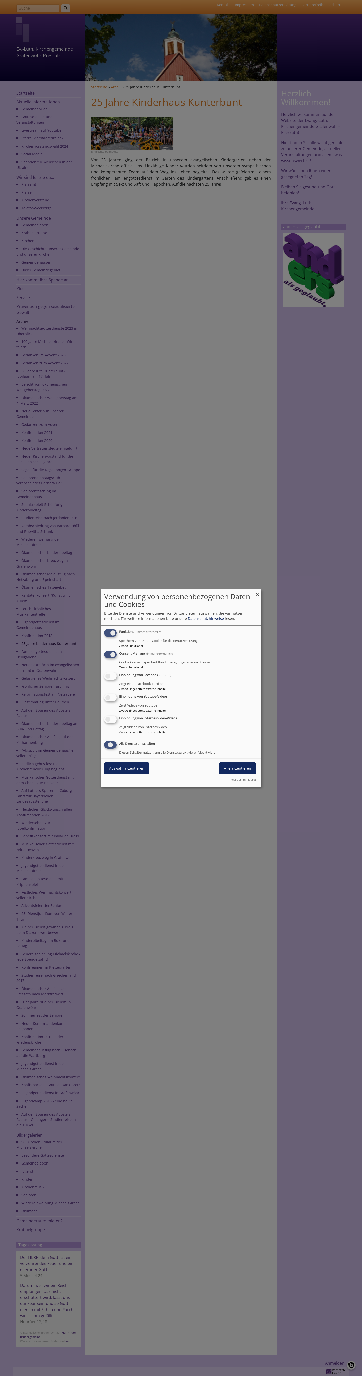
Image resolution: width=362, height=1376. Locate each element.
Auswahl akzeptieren (126, 768)
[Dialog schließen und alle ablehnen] (257, 592)
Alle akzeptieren (237, 768)
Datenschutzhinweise (206, 618)
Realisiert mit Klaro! (243, 779)
